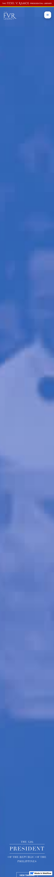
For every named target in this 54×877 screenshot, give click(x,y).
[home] (27, 3)
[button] (47, 14)
